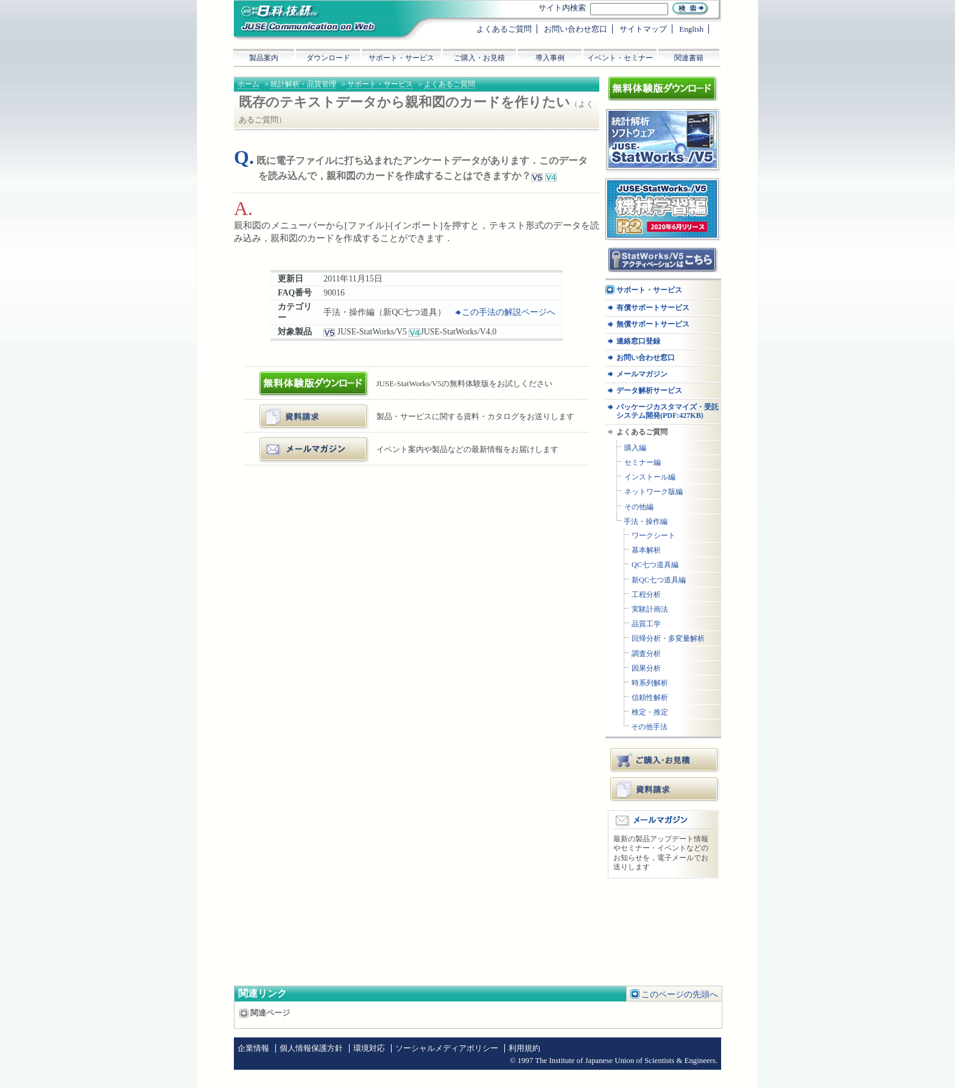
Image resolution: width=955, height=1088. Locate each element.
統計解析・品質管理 (303, 84)
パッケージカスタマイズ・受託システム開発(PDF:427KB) (667, 411)
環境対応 (369, 1048)
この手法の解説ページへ (508, 312)
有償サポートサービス (652, 308)
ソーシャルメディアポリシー (446, 1048)
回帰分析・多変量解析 (668, 639)
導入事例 (550, 58)
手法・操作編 (646, 522)
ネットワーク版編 (653, 492)
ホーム (248, 84)
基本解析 (646, 550)
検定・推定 (650, 712)
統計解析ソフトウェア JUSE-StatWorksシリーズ (658, 121)
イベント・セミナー (620, 58)
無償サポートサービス (652, 324)
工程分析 (646, 595)
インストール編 (649, 477)
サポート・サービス (380, 84)
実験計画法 (650, 609)
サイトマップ (643, 29)
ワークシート (653, 536)
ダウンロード (328, 58)
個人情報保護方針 (311, 1048)
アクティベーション (641, 251)
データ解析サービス (649, 391)
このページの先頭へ (679, 994)
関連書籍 (688, 58)
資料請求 (665, 788)
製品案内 (263, 58)
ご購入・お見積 (665, 759)
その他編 (639, 507)
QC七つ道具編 (655, 565)
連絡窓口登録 (638, 341)
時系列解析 (650, 683)
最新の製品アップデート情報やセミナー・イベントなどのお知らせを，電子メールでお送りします (660, 853)
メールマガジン (290, 442)
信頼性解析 (650, 698)
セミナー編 (642, 463)
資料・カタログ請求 (298, 409)
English (691, 29)
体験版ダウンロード (298, 376)
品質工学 (646, 624)
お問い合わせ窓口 (645, 358)
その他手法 (649, 727)
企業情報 (253, 1048)
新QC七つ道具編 (659, 580)
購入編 (635, 448)
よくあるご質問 (449, 84)
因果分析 (646, 669)
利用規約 (524, 1048)
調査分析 (646, 654)
